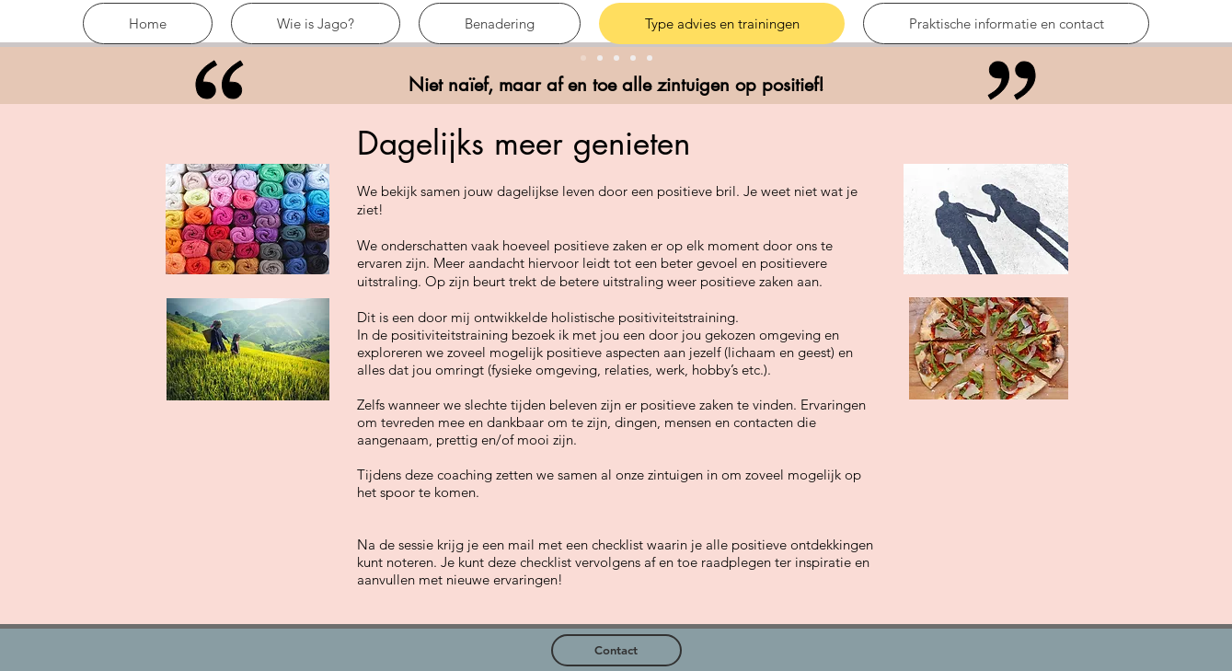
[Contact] (616, 650)
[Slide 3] (616, 58)
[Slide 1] (583, 58)
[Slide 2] (633, 58)
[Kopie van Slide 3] (649, 58)
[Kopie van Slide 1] (600, 58)
